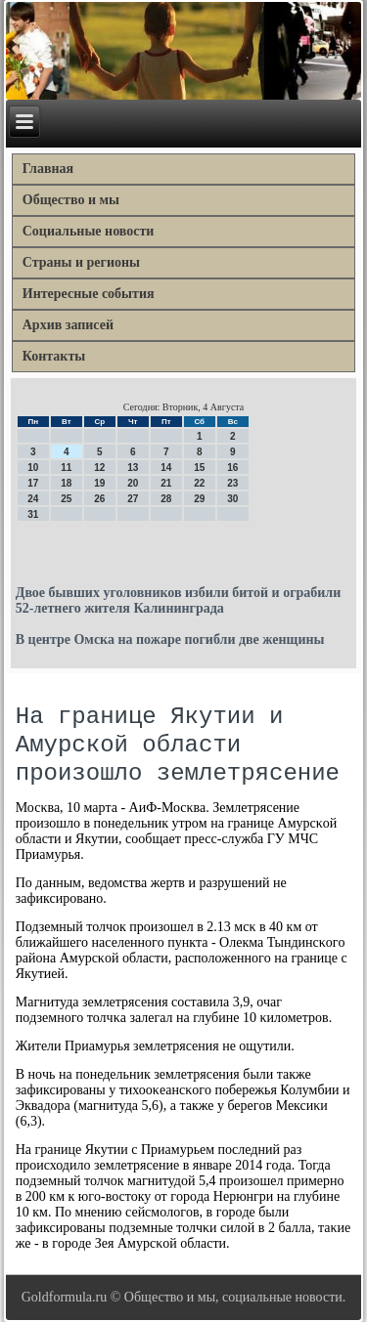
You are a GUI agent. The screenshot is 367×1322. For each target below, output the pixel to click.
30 (232, 498)
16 (232, 467)
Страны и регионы (81, 262)
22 (199, 483)
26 (99, 498)
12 (99, 467)
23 (232, 483)
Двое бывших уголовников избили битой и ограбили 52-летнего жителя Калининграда (179, 600)
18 (66, 483)
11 (66, 467)
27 (132, 498)
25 (66, 498)
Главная (48, 168)
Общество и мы (71, 199)
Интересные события (89, 293)
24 (32, 498)
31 (32, 514)
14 (166, 467)
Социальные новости (89, 231)
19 (99, 483)
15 (199, 467)
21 (166, 483)
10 (32, 467)
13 (132, 467)
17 (32, 483)
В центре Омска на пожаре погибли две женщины (170, 639)
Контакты (54, 356)
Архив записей (68, 325)
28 (166, 498)
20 (132, 483)
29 (199, 498)
